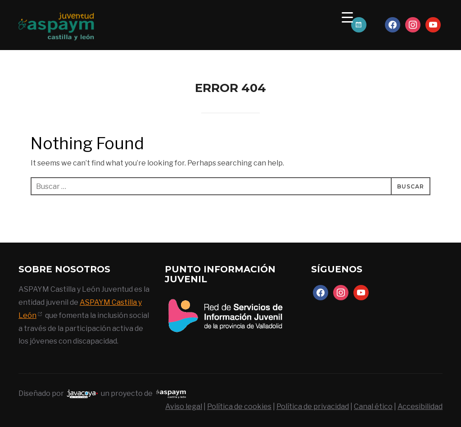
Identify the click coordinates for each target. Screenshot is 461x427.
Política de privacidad (312, 406)
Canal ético (373, 406)
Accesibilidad (420, 406)
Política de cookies (239, 406)
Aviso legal (183, 406)
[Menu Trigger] (347, 17)
